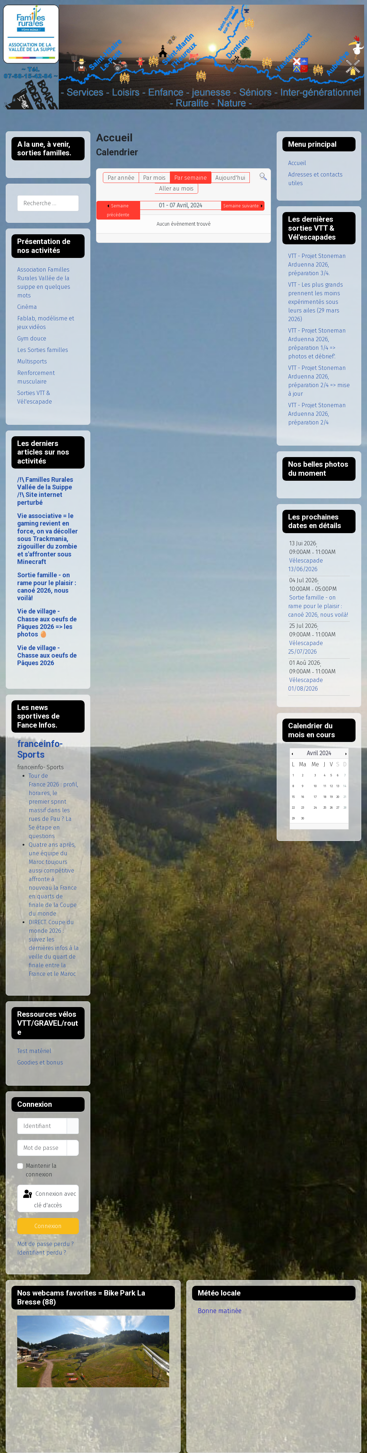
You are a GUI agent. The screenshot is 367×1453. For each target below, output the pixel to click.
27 (337, 807)
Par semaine (190, 177)
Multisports (32, 361)
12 (331, 786)
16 (302, 797)
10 (315, 786)
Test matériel (34, 1051)
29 (293, 818)
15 (293, 797)
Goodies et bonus (40, 1062)
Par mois (154, 177)
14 (344, 786)
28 (344, 807)
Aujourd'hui (230, 177)
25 (324, 807)
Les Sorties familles (42, 350)
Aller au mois (176, 188)
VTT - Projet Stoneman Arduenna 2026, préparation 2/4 (317, 414)
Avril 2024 (319, 753)
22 (293, 807)
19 (331, 797)
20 (337, 797)
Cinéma (27, 307)
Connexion (48, 1226)
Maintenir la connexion (41, 1170)
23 (302, 807)
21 (344, 797)
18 (324, 797)
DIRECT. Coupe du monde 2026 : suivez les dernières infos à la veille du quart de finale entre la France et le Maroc (54, 948)
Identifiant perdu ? (41, 1252)
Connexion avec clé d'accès (49, 1199)
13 (337, 786)
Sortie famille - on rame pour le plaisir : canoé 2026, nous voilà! (46, 587)
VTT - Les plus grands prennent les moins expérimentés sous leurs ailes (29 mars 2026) (315, 302)
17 (315, 797)
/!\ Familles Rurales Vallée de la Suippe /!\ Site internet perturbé (45, 491)
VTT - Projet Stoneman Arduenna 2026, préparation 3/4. (317, 265)
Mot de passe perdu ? (45, 1244)
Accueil (297, 163)
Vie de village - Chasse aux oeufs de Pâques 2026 (47, 655)
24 (315, 807)
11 (324, 786)
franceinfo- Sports (40, 749)
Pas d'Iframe (93, 1351)
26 (331, 807)
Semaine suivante (241, 205)
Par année (121, 177)
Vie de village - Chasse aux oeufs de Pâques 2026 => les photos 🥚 (47, 623)
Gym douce (31, 338)
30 (302, 818)
